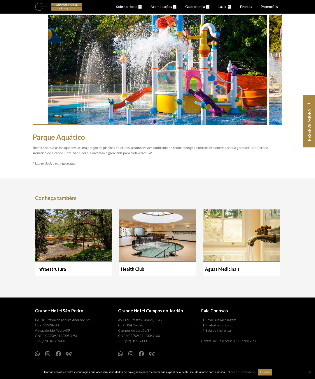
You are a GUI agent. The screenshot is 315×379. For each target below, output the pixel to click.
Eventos (246, 6)
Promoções (269, 6)
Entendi (265, 372)
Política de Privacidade (240, 372)
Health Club (132, 269)
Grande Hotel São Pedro (59, 310)
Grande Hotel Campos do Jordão (150, 310)
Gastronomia (197, 6)
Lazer (224, 6)
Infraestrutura (51, 269)
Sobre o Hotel (129, 6)
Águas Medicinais (222, 269)
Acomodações (163, 6)
